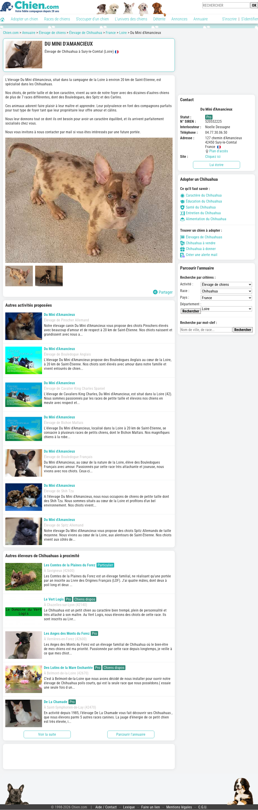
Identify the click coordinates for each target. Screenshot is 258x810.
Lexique (129, 807)
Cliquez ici (213, 156)
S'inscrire (229, 19)
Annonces (179, 19)
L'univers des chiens (131, 19)
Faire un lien (150, 807)
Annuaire (200, 19)
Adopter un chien (24, 19)
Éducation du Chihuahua (201, 201)
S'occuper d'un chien (92, 19)
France (111, 33)
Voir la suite (47, 734)
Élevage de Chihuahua (85, 33)
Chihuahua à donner (198, 249)
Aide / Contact (106, 807)
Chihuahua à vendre (197, 243)
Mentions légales (179, 807)
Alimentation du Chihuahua (203, 219)
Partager (163, 292)
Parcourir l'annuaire (130, 734)
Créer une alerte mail (198, 255)
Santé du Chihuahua (198, 207)
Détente (159, 19)
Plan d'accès (218, 151)
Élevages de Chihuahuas (201, 237)
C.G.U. (202, 807)
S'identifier (249, 19)
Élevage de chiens (52, 33)
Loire (123, 33)
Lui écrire (217, 165)
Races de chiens (57, 19)
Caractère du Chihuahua (201, 195)
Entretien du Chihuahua (200, 213)
